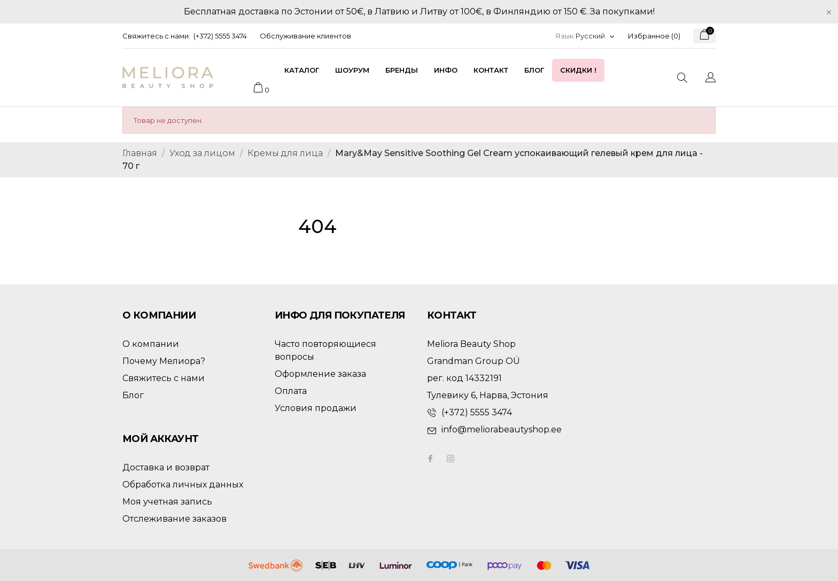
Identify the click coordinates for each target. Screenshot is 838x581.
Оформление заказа (320, 374)
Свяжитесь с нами (163, 378)
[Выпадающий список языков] (595, 36)
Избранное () (654, 36)
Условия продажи (315, 408)
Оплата (291, 391)
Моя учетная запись (167, 502)
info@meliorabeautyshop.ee (501, 429)
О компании (150, 344)
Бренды (401, 70)
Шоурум (352, 70)
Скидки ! (578, 70)
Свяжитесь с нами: (156, 36)
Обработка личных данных (182, 484)
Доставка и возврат (166, 467)
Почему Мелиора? (163, 361)
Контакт (491, 70)
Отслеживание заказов (174, 519)
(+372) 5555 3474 (220, 36)
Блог (534, 70)
